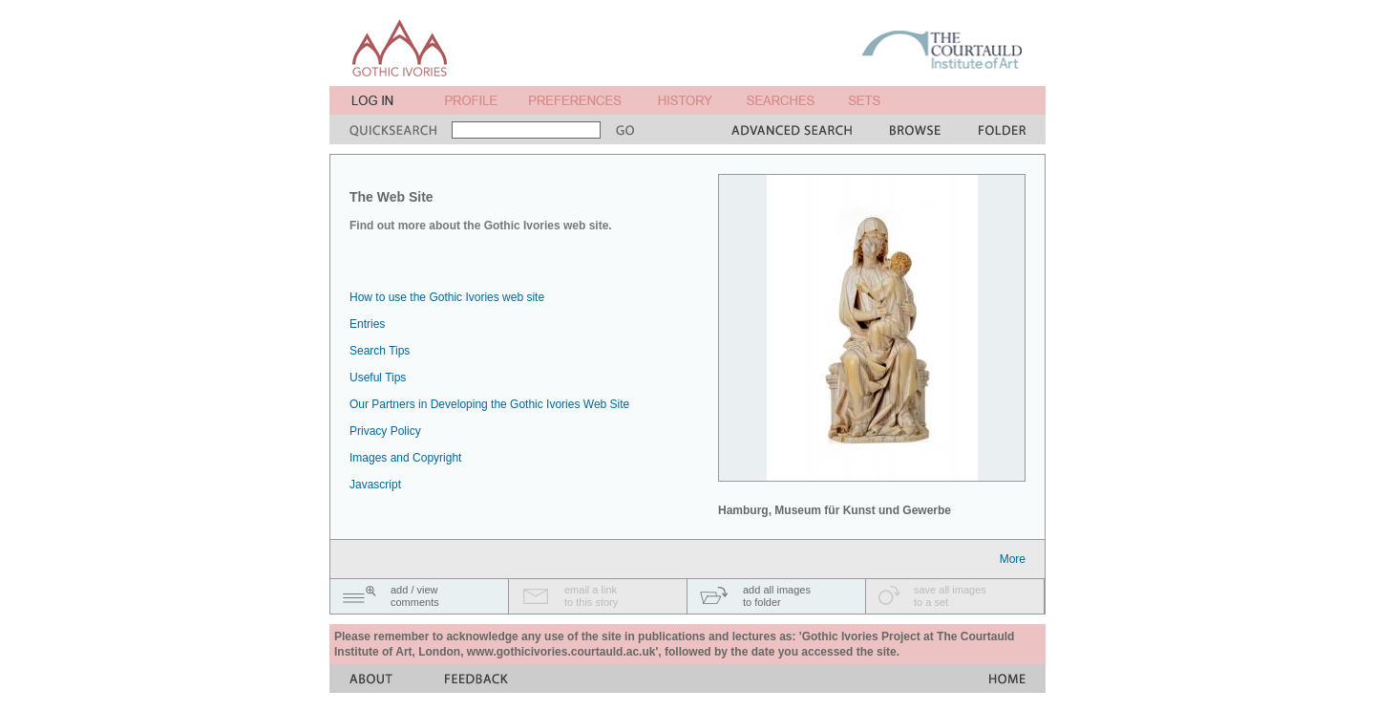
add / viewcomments (415, 596)
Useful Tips (377, 377)
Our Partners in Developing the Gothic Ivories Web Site (489, 404)
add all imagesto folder (777, 596)
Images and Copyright (405, 457)
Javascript (375, 484)
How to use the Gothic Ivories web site (446, 297)
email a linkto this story (591, 596)
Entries (367, 324)
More (1013, 559)
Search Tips (379, 350)
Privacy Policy (385, 431)
